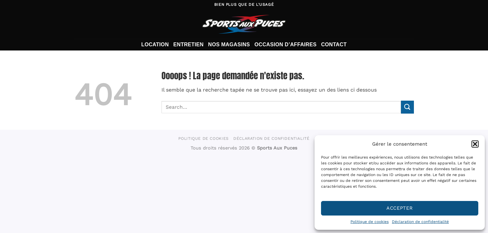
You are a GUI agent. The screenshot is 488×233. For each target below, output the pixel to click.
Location (155, 44)
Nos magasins (229, 44)
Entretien (188, 44)
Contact (334, 44)
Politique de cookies (369, 221)
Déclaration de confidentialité (420, 221)
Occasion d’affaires (285, 44)
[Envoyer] (407, 107)
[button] (475, 144)
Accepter (399, 208)
